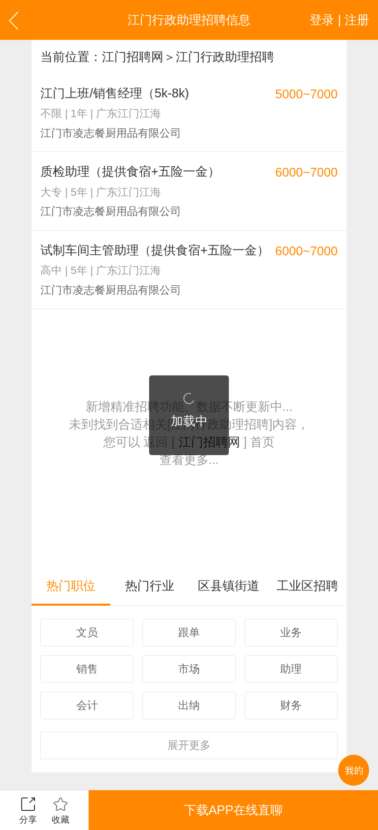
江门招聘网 (132, 56)
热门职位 (70, 585)
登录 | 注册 (339, 20)
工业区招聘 (307, 585)
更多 (189, 745)
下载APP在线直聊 (233, 810)
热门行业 (149, 585)
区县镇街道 (228, 585)
